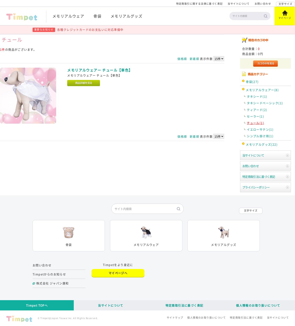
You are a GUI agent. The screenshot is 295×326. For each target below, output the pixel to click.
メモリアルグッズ (126, 16)
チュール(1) (255, 123)
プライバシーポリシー (256, 187)
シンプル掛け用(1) (260, 136)
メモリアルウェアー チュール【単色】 (99, 70)
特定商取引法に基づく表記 (258, 176)
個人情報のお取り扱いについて (258, 305)
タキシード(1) (257, 96)
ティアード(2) (257, 110)
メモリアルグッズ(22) (262, 144)
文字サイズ (285, 4)
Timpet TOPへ (37, 305)
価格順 (182, 59)
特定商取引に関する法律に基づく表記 (199, 4)
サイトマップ (175, 317)
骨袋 (97, 16)
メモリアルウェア (68, 16)
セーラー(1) (255, 116)
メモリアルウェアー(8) (262, 90)
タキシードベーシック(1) (265, 103)
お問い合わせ (263, 4)
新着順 (194, 59)
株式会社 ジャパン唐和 (52, 283)
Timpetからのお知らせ (49, 274)
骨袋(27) (252, 82)
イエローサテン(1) (260, 129)
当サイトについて (239, 4)
